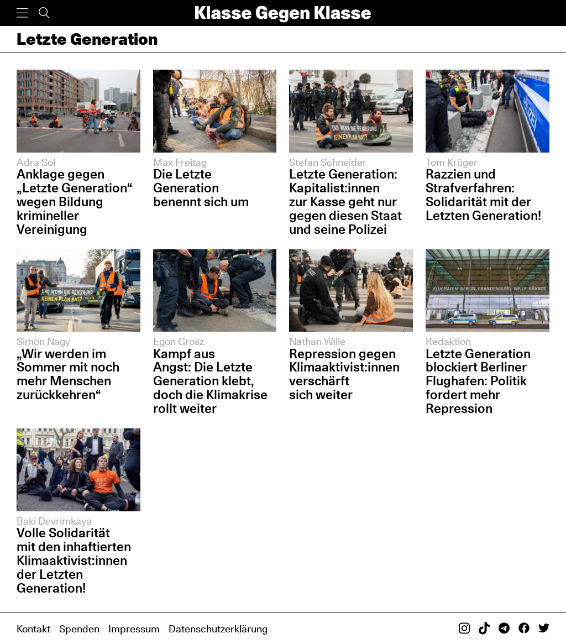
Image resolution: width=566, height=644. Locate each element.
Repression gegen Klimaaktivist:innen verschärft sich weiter (344, 374)
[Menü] (22, 13)
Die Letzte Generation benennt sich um (201, 187)
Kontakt (33, 628)
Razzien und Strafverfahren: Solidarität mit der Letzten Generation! (483, 194)
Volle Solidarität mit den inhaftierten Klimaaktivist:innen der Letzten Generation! (74, 560)
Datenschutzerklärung (218, 628)
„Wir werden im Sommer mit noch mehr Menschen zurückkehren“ (68, 374)
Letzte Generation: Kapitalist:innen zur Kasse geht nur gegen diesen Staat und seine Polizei (345, 201)
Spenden (79, 628)
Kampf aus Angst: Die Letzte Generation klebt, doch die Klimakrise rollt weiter (210, 381)
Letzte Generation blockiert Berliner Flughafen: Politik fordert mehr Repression (478, 381)
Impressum (134, 628)
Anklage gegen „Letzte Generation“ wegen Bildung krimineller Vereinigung (74, 201)
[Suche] (44, 13)
